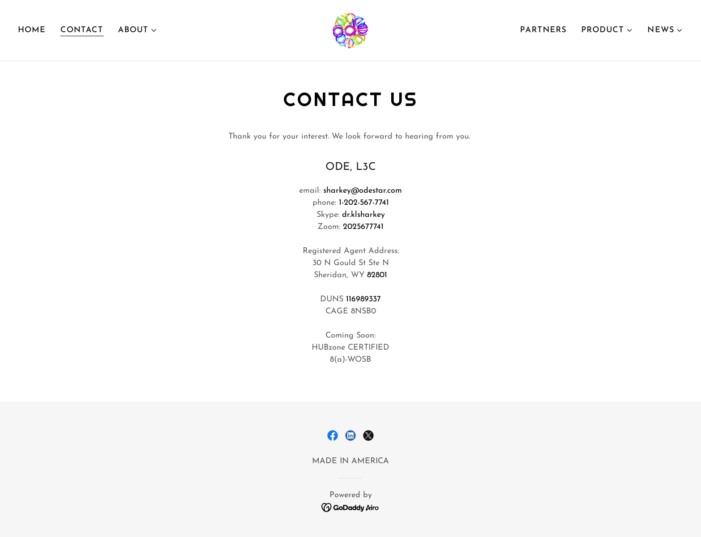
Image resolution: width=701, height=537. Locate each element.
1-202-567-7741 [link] (364, 203)
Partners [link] (543, 30)
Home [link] (32, 30)
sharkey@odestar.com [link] (362, 190)
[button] (138, 30)
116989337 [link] (363, 299)
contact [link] (82, 30)
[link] (350, 29)
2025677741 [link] (363, 227)
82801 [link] (377, 275)
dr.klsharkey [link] (363, 215)
